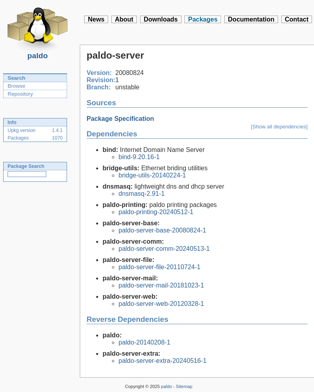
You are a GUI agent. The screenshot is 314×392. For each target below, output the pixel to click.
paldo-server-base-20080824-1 (162, 230)
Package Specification (120, 118)
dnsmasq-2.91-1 (141, 193)
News (96, 19)
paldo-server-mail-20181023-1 (161, 285)
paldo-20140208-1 (144, 342)
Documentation (251, 19)
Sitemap (184, 386)
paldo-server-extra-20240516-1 (162, 360)
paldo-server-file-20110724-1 (159, 267)
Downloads (161, 19)
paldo (37, 53)
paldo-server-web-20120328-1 (161, 303)
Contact (297, 19)
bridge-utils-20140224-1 (152, 175)
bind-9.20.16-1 (139, 157)
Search (16, 78)
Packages (202, 19)
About (124, 19)
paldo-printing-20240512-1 (156, 212)
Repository (20, 94)
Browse (16, 86)
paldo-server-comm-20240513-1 (164, 248)
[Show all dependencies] (279, 127)
